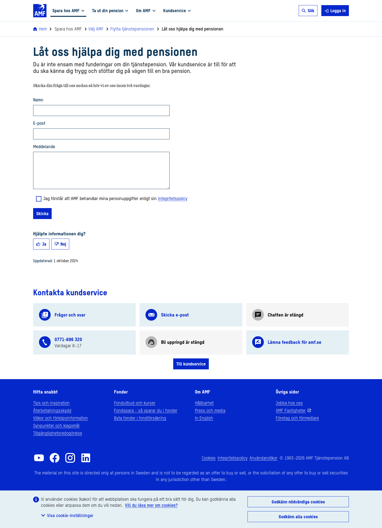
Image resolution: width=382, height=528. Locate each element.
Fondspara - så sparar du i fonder (145, 410)
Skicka (42, 213)
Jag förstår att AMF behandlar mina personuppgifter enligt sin (115, 198)
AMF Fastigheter (291, 410)
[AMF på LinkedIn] (86, 458)
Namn (38, 99)
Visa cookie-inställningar (67, 515)
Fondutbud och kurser (134, 402)
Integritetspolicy (233, 458)
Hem (40, 28)
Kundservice (177, 10)
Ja (41, 244)
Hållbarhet (204, 402)
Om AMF (145, 10)
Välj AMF (94, 28)
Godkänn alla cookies (298, 516)
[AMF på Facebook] (54, 458)
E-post (39, 123)
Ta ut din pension (110, 10)
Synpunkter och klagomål (56, 425)
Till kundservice (191, 363)
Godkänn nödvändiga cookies (298, 501)
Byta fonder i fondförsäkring (140, 418)
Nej (60, 244)
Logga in (335, 10)
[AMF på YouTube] (39, 458)
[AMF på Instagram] (70, 458)
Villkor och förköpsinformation (60, 418)
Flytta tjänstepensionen (130, 28)
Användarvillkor (263, 458)
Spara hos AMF (68, 10)
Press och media (210, 410)
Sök (308, 10)
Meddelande (44, 146)
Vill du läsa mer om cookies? (151, 505)
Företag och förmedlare (297, 418)
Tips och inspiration (51, 402)
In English (204, 418)
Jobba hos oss (289, 402)
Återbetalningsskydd (52, 410)
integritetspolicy (172, 198)
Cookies (209, 458)
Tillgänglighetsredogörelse (57, 433)
